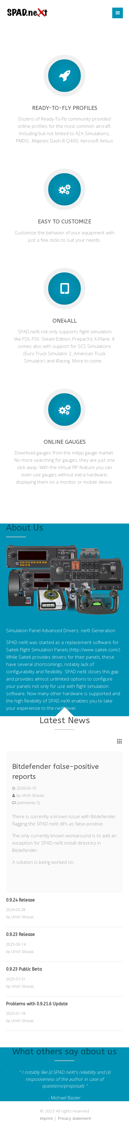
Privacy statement (74, 1118)
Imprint (46, 1118)
